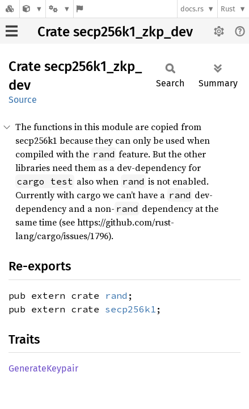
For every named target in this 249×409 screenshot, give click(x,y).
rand (116, 295)
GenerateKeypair (43, 368)
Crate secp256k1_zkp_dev (115, 32)
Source (23, 99)
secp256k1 (130, 309)
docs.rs (192, 9)
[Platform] (59, 9)
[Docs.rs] (9, 9)
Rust (228, 9)
